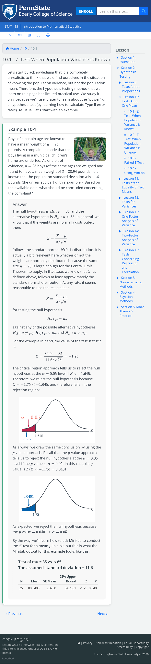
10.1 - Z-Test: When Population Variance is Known (132, 120)
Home (12, 48)
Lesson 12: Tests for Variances (130, 201)
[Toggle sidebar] (10, 35)
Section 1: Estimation (127, 59)
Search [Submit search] (145, 11)
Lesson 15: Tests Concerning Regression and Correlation (130, 261)
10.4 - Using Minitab (134, 170)
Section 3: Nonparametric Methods (131, 282)
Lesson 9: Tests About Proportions (131, 86)
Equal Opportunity (136, 643)
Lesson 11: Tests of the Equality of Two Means (133, 185)
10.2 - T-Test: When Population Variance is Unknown (132, 144)
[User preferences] (29, 35)
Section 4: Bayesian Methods (127, 296)
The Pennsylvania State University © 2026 (121, 654)
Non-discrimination (108, 643)
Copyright (142, 647)
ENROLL (86, 11)
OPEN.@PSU (17, 640)
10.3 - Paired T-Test (134, 160)
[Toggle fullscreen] (38, 35)
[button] (14, 613)
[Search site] (118, 11)
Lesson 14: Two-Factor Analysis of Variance (130, 237)
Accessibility (125, 647)
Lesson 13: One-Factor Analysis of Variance (130, 218)
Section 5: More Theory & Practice (132, 311)
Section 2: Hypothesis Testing (128, 72)
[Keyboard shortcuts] (19, 35)
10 (25, 48)
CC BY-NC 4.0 (48, 649)
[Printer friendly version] (48, 35)
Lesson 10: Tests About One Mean (131, 101)
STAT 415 (11, 26)
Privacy (87, 643)
